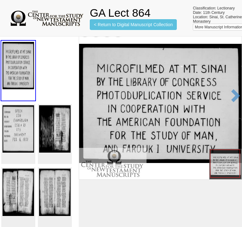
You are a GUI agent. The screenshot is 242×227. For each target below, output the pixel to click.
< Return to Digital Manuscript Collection (133, 24)
